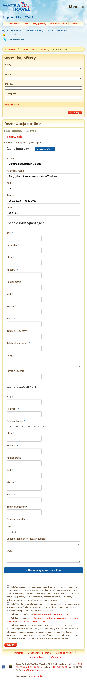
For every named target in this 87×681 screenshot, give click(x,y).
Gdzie (8, 74)
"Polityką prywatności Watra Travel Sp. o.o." (52, 614)
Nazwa (10, 158)
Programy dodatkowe (18, 519)
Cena (9, 207)
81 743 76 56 (34, 30)
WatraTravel (10, 49)
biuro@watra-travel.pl (32, 670)
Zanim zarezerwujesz (58, 24)
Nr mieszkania (14, 282)
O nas (25, 24)
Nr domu (13, 269)
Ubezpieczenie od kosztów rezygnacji (26, 538)
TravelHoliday (28, 49)
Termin (10, 195)
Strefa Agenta (54, 657)
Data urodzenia (16, 421)
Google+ (10, 667)
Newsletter (14, 24)
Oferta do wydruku (65, 653)
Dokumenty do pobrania (39, 653)
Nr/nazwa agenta (15, 371)
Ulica (11, 257)
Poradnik (18, 653)
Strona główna (16, 6)
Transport (10, 93)
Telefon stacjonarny (17, 331)
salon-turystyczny (15, 39)
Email (11, 318)
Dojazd (10, 526)
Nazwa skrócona (15, 170)
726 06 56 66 (59, 30)
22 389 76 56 (14, 30)
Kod (9, 183)
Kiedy (8, 64)
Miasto (9, 84)
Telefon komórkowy (19, 343)
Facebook (3, 668)
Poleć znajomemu (13, 131)
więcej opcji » (12, 104)
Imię (10, 233)
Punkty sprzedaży (38, 24)
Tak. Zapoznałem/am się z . (41, 614)
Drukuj (33, 131)
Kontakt (74, 24)
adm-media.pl (37, 676)
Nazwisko (13, 245)
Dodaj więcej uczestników (43, 570)
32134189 (11, 35)
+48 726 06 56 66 (59, 667)
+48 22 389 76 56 (34, 667)
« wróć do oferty (44, 149)
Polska (43, 49)
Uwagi (10, 355)
